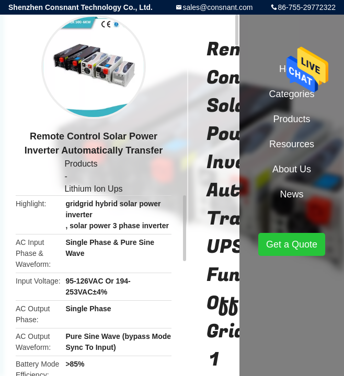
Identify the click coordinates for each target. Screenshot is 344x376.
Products (80, 163)
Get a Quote (291, 244)
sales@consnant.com (217, 7)
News (291, 194)
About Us (291, 169)
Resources (291, 144)
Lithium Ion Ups (93, 188)
